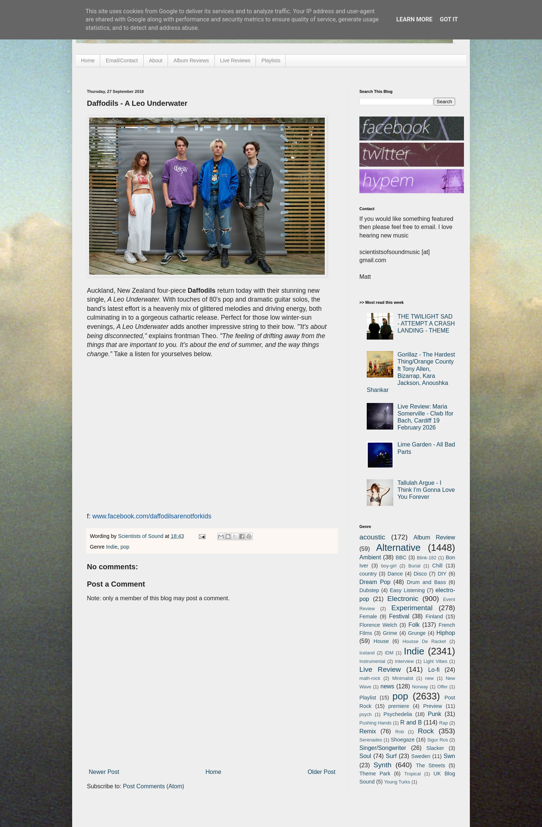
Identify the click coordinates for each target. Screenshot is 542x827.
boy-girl (389, 566)
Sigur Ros (437, 740)
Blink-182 (426, 557)
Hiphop (445, 633)
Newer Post (104, 772)
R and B (411, 722)
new (429, 678)
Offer (442, 686)
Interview (404, 661)
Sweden (420, 756)
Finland (434, 616)
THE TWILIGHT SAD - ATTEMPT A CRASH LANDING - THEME (426, 323)
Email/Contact (122, 60)
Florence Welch (378, 625)
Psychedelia (397, 714)
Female (368, 616)
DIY (442, 574)
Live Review (380, 669)
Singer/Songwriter (382, 748)
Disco (420, 574)
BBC (400, 557)
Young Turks (397, 782)
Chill (437, 566)
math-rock (369, 678)
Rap (443, 723)
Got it (449, 19)
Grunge (417, 633)
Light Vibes (435, 661)
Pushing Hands (375, 723)
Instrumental (372, 661)
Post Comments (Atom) (153, 786)
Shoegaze (403, 740)
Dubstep (369, 590)
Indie (111, 547)
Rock (426, 731)
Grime (390, 633)
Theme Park (374, 773)
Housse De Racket (424, 641)
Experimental (412, 608)
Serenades (370, 740)
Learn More (414, 19)
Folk (413, 625)
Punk (434, 714)
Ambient (370, 557)
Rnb (399, 731)
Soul (365, 756)
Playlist (367, 698)
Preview (432, 706)
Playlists (270, 60)
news (387, 686)
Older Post (321, 772)
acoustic (372, 537)
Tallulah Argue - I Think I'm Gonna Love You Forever (426, 490)
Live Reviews (235, 60)
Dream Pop (374, 582)
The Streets (430, 765)
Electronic (402, 598)
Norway (420, 686)
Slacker (435, 748)
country (368, 574)
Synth (382, 765)
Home (88, 60)
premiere (398, 706)
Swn (449, 756)
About (156, 60)
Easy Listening (407, 590)
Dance (395, 574)
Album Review (434, 537)
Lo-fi (434, 670)
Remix (367, 731)
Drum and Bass (426, 582)
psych (365, 714)
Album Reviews (191, 60)
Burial (414, 566)
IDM (389, 653)
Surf (391, 756)
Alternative (398, 547)
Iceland (366, 653)
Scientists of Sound (141, 536)
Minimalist (402, 678)
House (381, 641)
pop (124, 547)
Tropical (412, 773)
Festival (399, 616)
